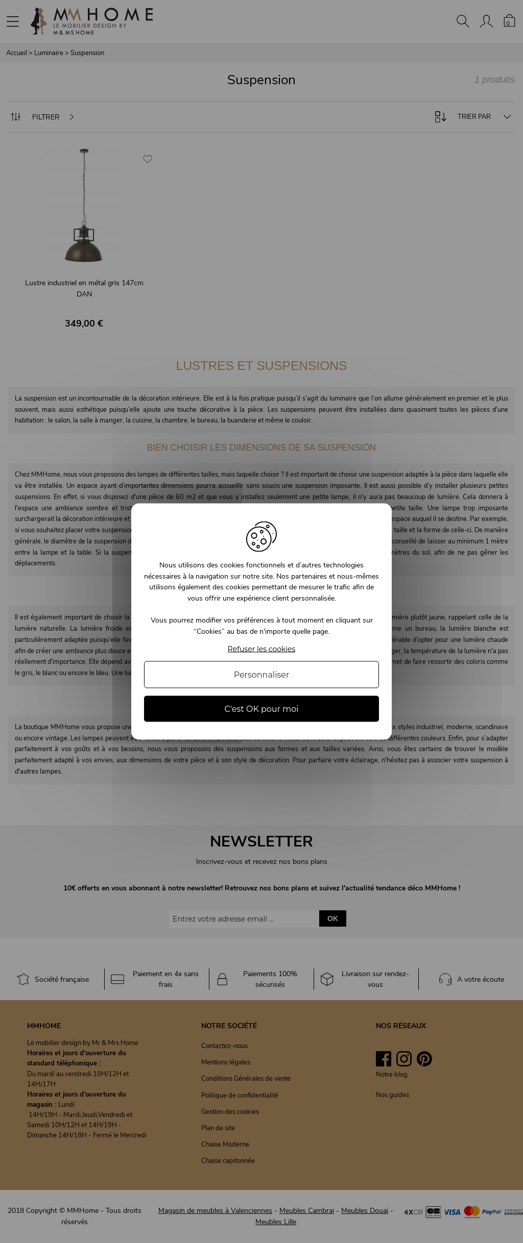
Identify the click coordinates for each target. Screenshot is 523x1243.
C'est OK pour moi (261, 708)
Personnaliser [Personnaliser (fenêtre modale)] (262, 674)
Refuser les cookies (262, 648)
